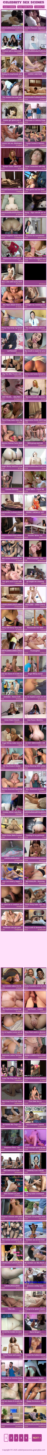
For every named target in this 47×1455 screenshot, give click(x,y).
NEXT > (37, 1438)
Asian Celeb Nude (25, 7)
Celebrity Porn (40, 7)
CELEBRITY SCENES (23, 2)
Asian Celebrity (9, 7)
